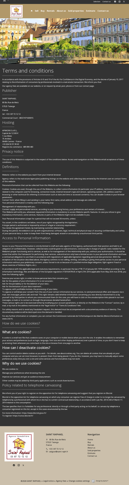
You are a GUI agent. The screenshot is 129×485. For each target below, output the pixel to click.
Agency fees (61, 481)
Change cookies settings (79, 481)
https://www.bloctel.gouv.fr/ (34, 413)
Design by (102, 481)
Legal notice (48, 481)
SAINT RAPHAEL (54, 434)
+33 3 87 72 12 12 (56, 449)
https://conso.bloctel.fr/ (23, 415)
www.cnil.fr (7, 318)
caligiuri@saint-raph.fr (58, 451)
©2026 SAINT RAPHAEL (31, 481)
